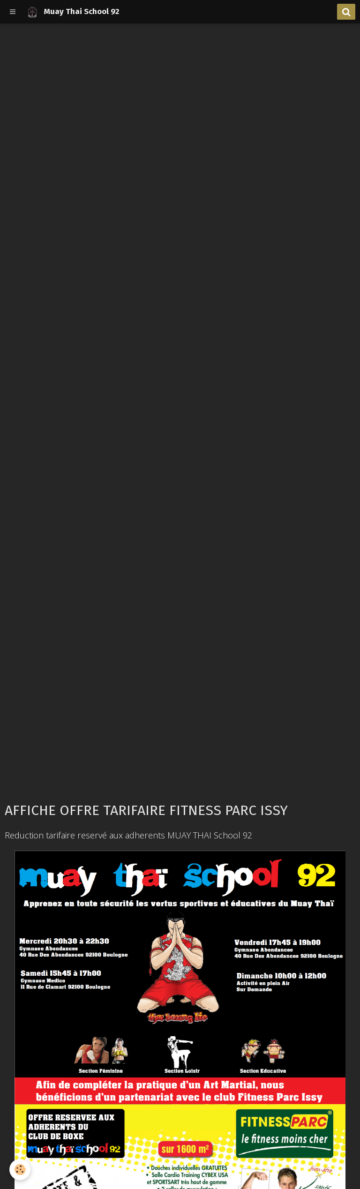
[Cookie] (19, 1169)
